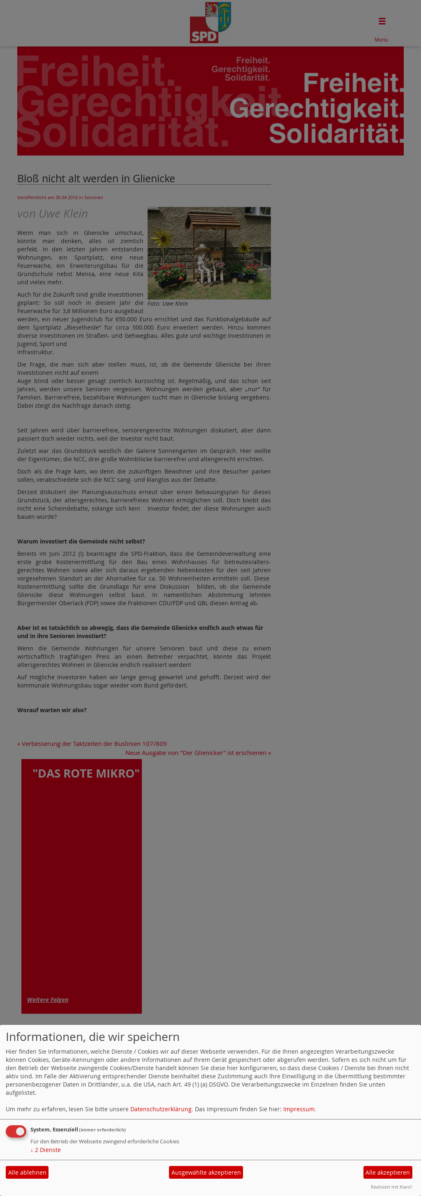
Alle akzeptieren (387, 1172)
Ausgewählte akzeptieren (206, 1172)
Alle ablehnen (27, 1172)
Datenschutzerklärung (161, 1109)
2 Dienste (45, 1150)
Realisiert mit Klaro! (391, 1187)
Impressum (299, 1109)
